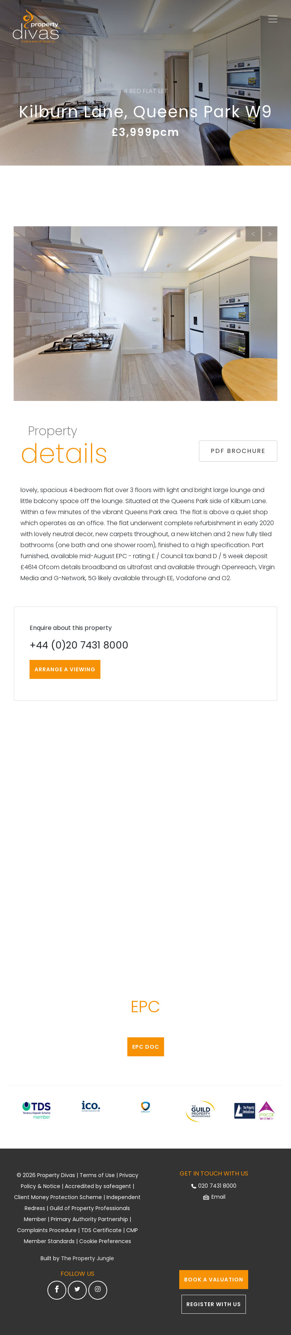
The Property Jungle (87, 1258)
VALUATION (213, 1279)
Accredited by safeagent (98, 1186)
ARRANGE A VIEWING (64, 669)
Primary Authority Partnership (89, 1219)
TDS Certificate (101, 1230)
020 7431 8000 (213, 1186)
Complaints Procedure (47, 1230)
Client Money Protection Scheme (58, 1197)
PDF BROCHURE (238, 451)
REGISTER (213, 1304)
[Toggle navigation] (272, 19)
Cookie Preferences (105, 1241)
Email (213, 1197)
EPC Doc (145, 1047)
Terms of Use (97, 1175)
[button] (269, 233)
